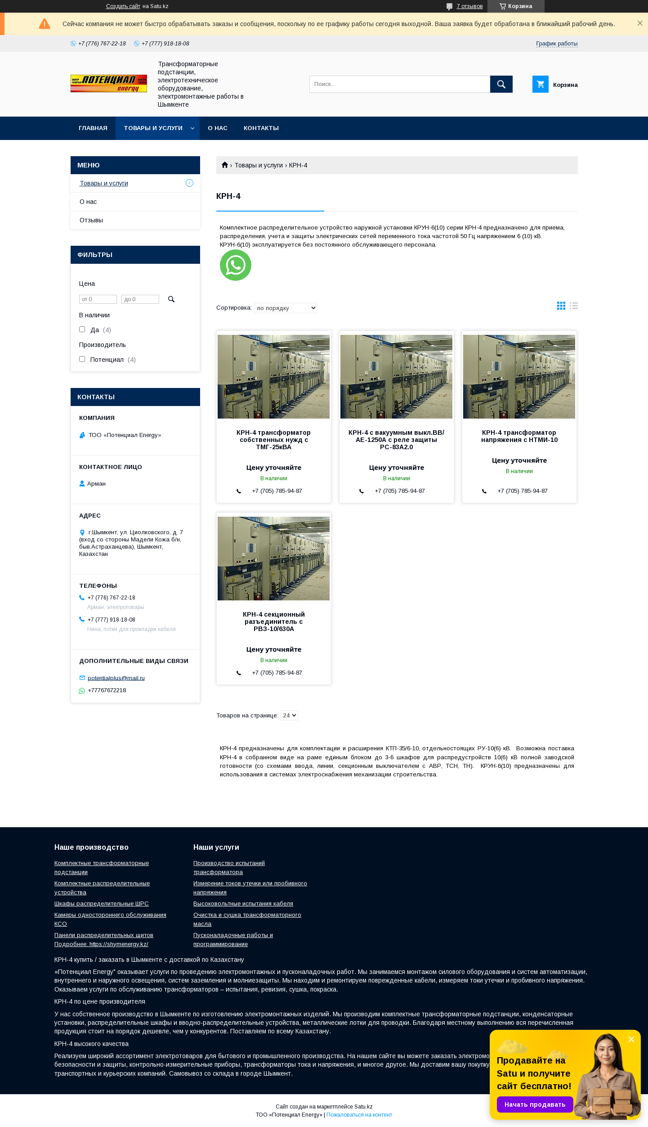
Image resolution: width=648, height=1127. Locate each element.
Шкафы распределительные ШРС (101, 903)
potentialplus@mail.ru (116, 677)
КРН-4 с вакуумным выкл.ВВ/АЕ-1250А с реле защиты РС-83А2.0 (396, 440)
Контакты (261, 128)
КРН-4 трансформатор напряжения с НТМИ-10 (519, 436)
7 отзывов (470, 6)
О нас (218, 128)
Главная (93, 128)
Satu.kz (363, 1107)
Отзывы (91, 220)
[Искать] (501, 84)
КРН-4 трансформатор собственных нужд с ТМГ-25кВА (274, 440)
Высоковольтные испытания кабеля (243, 903)
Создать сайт (123, 6)
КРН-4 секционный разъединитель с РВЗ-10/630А (274, 621)
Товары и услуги (153, 128)
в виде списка (574, 308)
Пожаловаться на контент (359, 1115)
